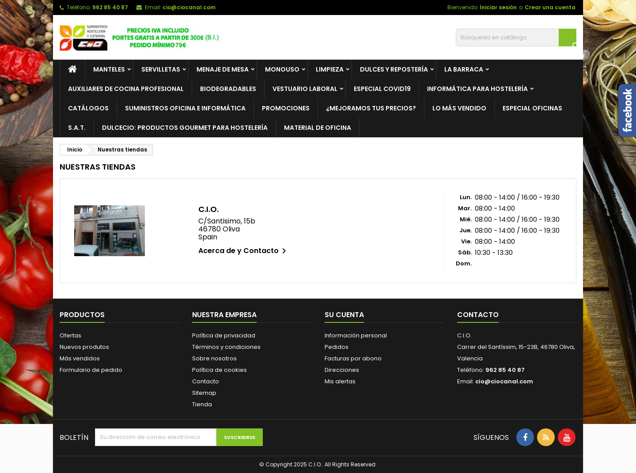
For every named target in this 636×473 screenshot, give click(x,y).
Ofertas (70, 335)
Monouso (282, 69)
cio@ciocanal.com (189, 7)
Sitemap (204, 393)
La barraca (463, 69)
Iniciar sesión (498, 7)
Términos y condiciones (226, 347)
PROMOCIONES (286, 108)
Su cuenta (344, 315)
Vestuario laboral (305, 88)
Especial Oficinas (532, 108)
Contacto (205, 381)
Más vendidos (80, 358)
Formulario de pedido (91, 370)
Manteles (109, 69)
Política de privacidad (223, 335)
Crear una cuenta (550, 7)
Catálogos (88, 108)
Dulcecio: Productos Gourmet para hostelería (185, 127)
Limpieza (330, 69)
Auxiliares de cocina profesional (126, 88)
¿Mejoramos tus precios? (371, 108)
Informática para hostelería (477, 88)
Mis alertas (340, 381)
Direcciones (342, 370)
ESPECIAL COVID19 (382, 88)
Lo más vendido (459, 108)
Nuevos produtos (84, 347)
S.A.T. (77, 127)
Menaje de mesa (223, 69)
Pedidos (336, 347)
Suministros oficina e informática (185, 108)
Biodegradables (228, 88)
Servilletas (160, 69)
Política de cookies (219, 370)
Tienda (202, 404)
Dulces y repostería (394, 69)
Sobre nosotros (214, 358)
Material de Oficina (317, 127)
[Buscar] (516, 37)
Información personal (356, 335)
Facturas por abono (353, 358)
